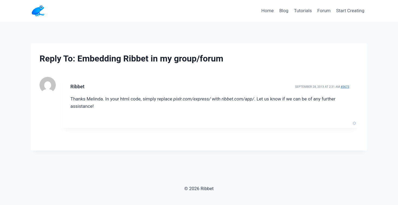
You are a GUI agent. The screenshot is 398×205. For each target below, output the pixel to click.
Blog (283, 10)
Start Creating (350, 10)
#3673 (345, 87)
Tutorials (303, 10)
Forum (324, 10)
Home (267, 10)
